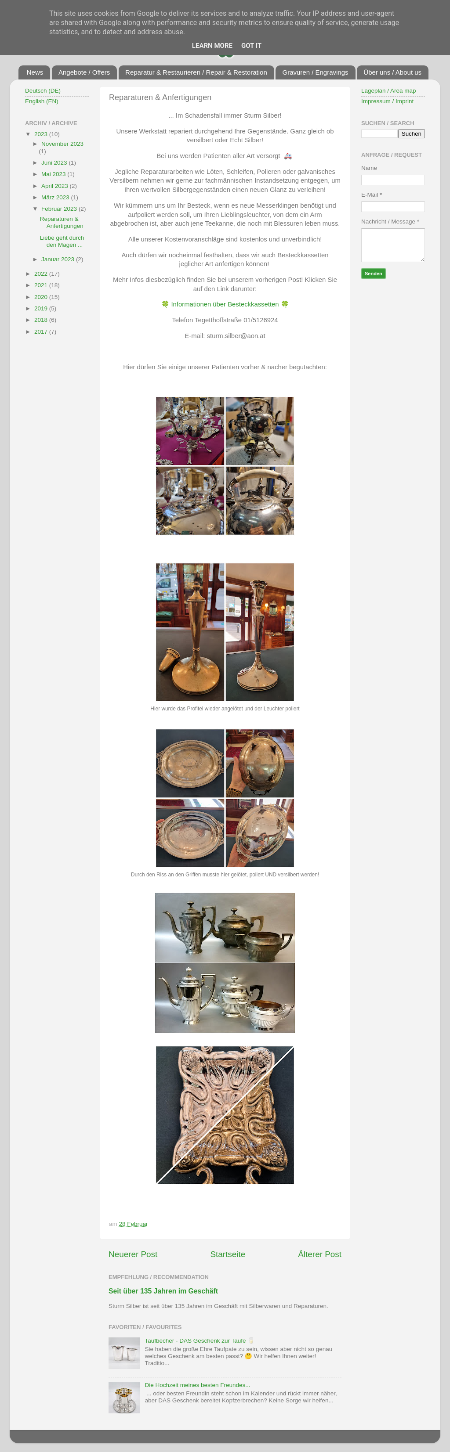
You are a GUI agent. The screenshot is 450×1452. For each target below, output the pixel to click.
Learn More (212, 46)
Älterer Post (319, 1254)
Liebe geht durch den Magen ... (62, 241)
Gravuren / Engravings (315, 72)
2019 (41, 308)
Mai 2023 (54, 174)
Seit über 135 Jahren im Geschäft (163, 1291)
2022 (41, 273)
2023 (41, 134)
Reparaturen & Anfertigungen (61, 222)
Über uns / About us (392, 72)
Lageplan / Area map (388, 90)
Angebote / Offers (84, 72)
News (35, 72)
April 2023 (55, 186)
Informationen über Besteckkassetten (225, 304)
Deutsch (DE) (43, 90)
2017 (41, 331)
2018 (41, 320)
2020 (41, 297)
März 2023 (56, 197)
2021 (41, 285)
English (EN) (41, 101)
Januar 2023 (58, 259)
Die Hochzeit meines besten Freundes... (197, 1385)
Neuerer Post (133, 1254)
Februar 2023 (60, 208)
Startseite (227, 1254)
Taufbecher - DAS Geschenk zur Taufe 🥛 (200, 1340)
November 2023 (62, 144)
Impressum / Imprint (387, 101)
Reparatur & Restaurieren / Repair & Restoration (196, 72)
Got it (251, 46)
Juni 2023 (55, 162)
